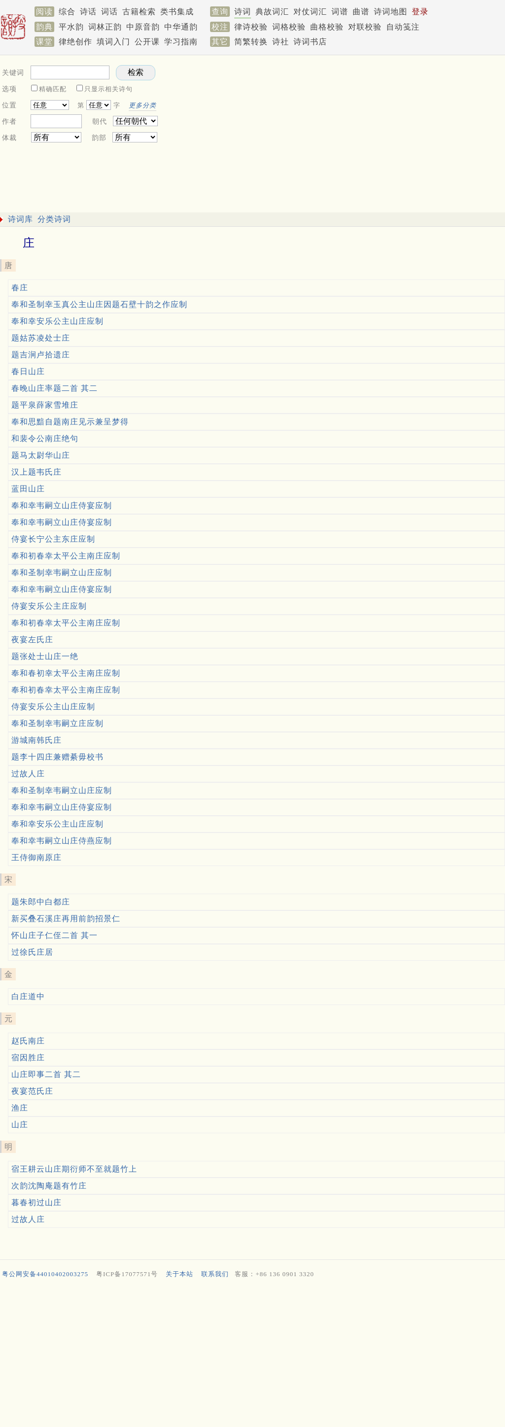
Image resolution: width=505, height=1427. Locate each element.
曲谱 (361, 11)
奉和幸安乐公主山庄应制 (57, 321)
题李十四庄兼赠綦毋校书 (57, 757)
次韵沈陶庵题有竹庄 (49, 1186)
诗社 (280, 41)
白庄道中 (28, 996)
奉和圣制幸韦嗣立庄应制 (57, 723)
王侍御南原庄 (36, 857)
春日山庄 (28, 371)
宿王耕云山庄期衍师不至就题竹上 (74, 1169)
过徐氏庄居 (32, 952)
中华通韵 (181, 27)
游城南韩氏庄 (36, 740)
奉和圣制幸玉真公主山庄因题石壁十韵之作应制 (99, 304)
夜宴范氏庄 (32, 1091)
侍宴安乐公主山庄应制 (53, 706)
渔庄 (19, 1108)
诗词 (242, 11)
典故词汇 (272, 11)
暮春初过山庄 (36, 1202)
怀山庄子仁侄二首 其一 (54, 935)
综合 (67, 11)
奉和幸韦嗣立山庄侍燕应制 (61, 840)
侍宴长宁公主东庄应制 (53, 539)
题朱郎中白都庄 (40, 902)
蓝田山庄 (28, 489)
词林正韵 (105, 27)
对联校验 (365, 27)
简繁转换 (251, 41)
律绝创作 (75, 41)
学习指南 (181, 41)
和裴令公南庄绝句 (44, 438)
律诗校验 (251, 27)
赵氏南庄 (28, 1041)
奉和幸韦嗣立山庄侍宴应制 (61, 505)
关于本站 (179, 1274)
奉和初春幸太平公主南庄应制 (65, 556)
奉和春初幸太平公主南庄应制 (65, 673)
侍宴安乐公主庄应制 (49, 606)
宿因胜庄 (28, 1057)
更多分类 (142, 105)
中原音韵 (143, 27)
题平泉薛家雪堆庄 (44, 405)
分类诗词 (54, 219)
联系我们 (215, 1274)
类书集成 (177, 11)
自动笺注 (403, 27)
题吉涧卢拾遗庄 (40, 354)
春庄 (19, 287)
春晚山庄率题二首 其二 (54, 388)
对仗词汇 (310, 11)
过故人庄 (28, 773)
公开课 (147, 41)
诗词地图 (390, 11)
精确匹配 (53, 89)
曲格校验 (327, 27)
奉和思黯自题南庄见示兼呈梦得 (70, 422)
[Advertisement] (250, 1355)
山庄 (19, 1124)
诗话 (88, 11)
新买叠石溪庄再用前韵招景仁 (65, 918)
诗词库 (20, 219)
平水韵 (71, 27)
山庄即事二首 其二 (46, 1074)
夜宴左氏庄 (32, 639)
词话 (109, 11)
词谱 (339, 11)
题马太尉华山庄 (40, 455)
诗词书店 (310, 41)
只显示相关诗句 (108, 89)
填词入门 (113, 41)
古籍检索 (139, 11)
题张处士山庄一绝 (44, 656)
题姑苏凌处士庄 (40, 338)
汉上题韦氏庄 (36, 472)
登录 (420, 11)
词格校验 (289, 27)
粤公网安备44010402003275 (45, 1274)
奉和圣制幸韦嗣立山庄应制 (61, 572)
